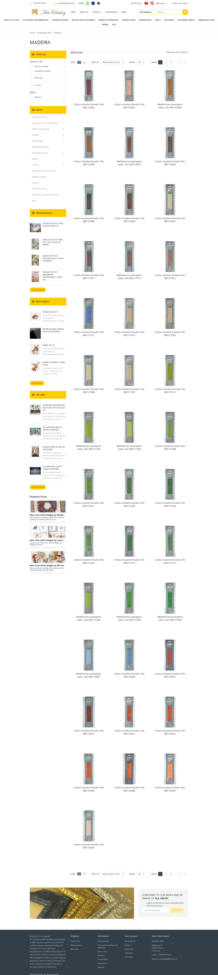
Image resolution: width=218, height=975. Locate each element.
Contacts (96, 12)
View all (53, 494)
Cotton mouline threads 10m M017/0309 (89, 787)
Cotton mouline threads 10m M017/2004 (89, 218)
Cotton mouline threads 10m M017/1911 (89, 331)
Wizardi (35, 132)
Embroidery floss (206, 20)
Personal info (130, 939)
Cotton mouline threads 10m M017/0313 (129, 730)
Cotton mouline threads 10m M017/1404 (170, 502)
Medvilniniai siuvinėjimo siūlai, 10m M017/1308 (88, 616)
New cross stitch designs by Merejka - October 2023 (54, 512)
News (123, 12)
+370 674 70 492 (38, 3)
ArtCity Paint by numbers (44, 168)
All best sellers (37, 381)
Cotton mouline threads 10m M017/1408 (170, 445)
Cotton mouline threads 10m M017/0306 (89, 844)
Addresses (129, 950)
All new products (37, 287)
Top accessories (39, 186)
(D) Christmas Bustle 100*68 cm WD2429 (52, 426)
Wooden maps (145, 20)
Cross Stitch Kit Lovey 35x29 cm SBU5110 (53, 222)
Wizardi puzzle (129, 20)
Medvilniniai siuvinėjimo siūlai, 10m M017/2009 (170, 104)
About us (84, 12)
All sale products (37, 485)
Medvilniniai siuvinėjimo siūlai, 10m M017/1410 (88, 445)
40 (141, 60)
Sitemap (101, 965)
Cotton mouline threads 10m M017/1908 (89, 388)
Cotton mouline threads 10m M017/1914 (89, 274)
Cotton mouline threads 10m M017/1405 (129, 502)
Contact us (102, 961)
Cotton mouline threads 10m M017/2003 (129, 218)
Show (132, 60)
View (72, 60)
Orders (127, 943)
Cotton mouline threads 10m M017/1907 (129, 388)
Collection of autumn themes (46, 192)
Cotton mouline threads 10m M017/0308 (129, 787)
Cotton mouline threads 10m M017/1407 (89, 502)
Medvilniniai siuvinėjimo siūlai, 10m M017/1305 (129, 616)
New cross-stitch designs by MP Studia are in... (52, 563)
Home (72, 12)
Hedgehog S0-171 (50, 309)
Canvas (35, 180)
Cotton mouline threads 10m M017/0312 (170, 730)
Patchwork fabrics (186, 20)
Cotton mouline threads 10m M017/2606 (89, 104)
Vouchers (128, 954)
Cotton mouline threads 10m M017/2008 (89, 161)
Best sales (74, 947)
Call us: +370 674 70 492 (161, 952)
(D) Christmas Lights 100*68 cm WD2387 (52, 465)
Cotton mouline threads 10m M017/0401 (170, 673)
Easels (158, 20)
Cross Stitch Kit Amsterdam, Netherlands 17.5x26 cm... (52, 274)
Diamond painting (60, 20)
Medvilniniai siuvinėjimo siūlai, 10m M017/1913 (129, 274)
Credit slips (129, 947)
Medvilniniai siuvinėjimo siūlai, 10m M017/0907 (88, 673)
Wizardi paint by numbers (83, 20)
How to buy (102, 949)
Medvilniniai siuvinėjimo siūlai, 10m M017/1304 (170, 616)
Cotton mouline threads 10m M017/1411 (170, 388)
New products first (113, 60)
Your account (131, 933)
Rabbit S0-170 (48, 343)
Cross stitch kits (11, 20)
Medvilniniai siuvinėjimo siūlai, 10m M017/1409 (129, 445)
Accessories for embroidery (36, 20)
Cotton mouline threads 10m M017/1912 (170, 274)
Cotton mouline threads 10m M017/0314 (89, 730)
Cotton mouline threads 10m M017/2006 (170, 161)
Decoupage (169, 20)
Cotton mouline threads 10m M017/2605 (129, 104)
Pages (154, 60)
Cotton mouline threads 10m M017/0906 (129, 673)
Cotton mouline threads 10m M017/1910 (129, 331)
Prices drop (75, 939)
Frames (105, 24)
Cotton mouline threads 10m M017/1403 (89, 559)
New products (76, 943)
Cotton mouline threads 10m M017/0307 (170, 787)
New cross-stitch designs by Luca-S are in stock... (53, 538)
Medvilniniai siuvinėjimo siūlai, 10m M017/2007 (129, 161)
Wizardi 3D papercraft (108, 20)
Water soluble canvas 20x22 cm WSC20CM (53, 328)
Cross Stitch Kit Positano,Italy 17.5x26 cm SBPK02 (53, 256)
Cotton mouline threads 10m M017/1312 (170, 559)
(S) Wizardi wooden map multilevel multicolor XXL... (54, 405)
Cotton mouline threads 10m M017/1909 (170, 331)
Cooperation (111, 12)
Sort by (95, 60)
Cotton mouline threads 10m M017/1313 (129, 559)
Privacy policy (103, 939)
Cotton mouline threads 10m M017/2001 (170, 218)
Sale (114, 24)
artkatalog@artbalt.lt (64, 3)
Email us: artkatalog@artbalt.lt (164, 956)
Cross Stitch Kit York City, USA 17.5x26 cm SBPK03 (53, 240)
